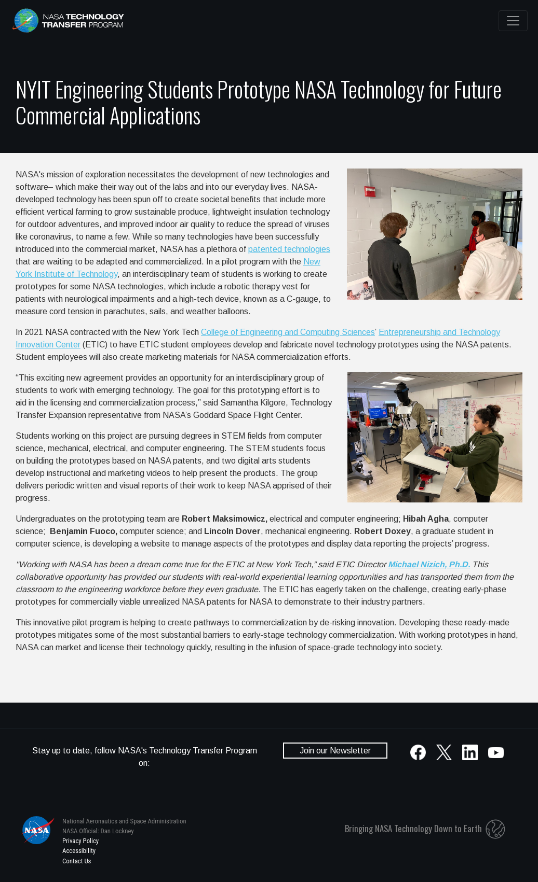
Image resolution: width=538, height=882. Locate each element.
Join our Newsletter (335, 750)
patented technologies (289, 249)
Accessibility (79, 851)
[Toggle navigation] (513, 20)
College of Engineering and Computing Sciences (288, 332)
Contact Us (76, 861)
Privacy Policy (80, 841)
